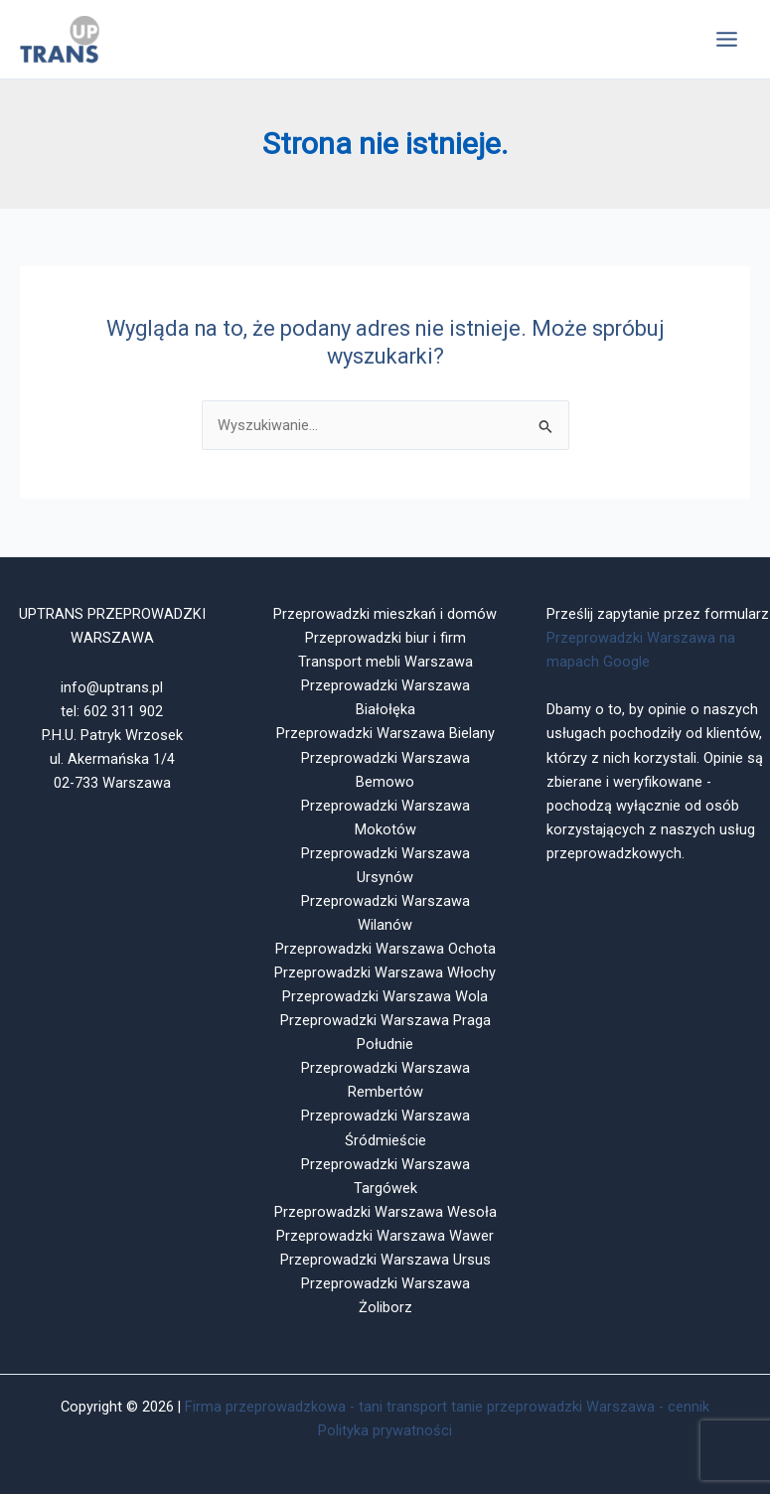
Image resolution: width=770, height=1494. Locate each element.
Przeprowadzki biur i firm (385, 638)
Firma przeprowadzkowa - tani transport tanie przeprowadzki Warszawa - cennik (447, 1407)
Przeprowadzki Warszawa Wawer (385, 1236)
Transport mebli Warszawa (385, 662)
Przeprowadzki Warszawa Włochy (385, 972)
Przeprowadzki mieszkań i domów (385, 614)
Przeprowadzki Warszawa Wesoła (385, 1212)
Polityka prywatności (385, 1430)
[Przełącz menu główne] (726, 39)
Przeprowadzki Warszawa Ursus (385, 1260)
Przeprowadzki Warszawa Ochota (385, 949)
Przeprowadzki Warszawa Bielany (385, 733)
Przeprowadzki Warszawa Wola (385, 996)
